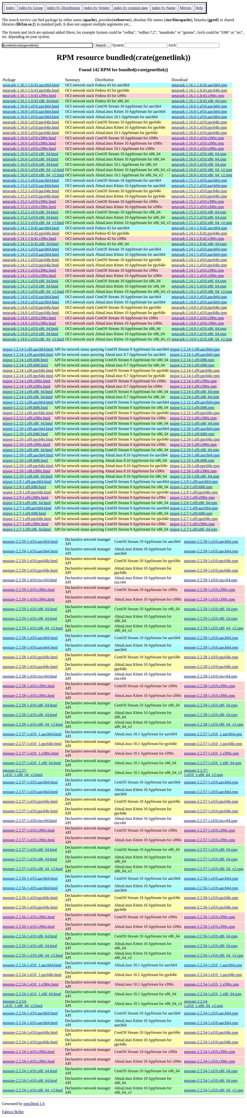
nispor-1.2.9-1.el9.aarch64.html (27, 482)
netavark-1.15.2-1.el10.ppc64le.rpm (199, 191)
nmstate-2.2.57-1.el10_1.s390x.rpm (211, 753)
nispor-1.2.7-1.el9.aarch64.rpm (194, 508)
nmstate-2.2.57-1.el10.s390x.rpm (209, 830)
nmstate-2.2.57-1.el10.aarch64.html (30, 782)
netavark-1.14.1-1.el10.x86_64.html (30, 281)
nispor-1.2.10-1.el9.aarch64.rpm (195, 429)
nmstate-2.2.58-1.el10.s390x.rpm (209, 686)
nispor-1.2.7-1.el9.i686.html (24, 513)
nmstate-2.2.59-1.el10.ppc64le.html (30, 561)
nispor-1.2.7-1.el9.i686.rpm (191, 513)
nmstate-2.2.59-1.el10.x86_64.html (30, 609)
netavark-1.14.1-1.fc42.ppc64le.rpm (199, 233)
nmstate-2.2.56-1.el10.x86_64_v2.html (33, 955)
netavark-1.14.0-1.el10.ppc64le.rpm (199, 307)
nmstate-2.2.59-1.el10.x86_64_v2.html (33, 628)
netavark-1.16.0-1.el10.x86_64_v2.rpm (202, 170)
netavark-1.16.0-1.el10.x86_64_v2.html (33, 170)
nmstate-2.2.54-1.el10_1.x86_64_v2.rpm (203, 1003)
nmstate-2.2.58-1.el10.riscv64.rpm (210, 676)
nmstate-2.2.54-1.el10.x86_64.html (30, 1071)
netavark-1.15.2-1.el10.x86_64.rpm (199, 212)
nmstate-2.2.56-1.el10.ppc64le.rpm (211, 898)
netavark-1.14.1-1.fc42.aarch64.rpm (199, 228)
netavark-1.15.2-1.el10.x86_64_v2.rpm (202, 223)
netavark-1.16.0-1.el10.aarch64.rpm (199, 106)
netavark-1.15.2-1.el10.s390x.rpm (198, 201)
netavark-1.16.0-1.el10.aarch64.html (31, 106)
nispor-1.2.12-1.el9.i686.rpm (192, 407)
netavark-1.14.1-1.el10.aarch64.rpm (199, 249)
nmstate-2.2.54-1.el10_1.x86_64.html (32, 994)
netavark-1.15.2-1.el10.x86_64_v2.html (33, 223)
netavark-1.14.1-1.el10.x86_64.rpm (199, 281)
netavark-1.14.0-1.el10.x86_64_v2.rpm (202, 339)
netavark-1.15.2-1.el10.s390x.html (29, 201)
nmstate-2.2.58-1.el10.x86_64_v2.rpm (213, 724)
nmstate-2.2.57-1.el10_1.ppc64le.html (32, 744)
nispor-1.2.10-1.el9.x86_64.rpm (194, 450)
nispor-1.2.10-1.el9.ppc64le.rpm (195, 439)
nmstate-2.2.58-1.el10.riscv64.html (30, 676)
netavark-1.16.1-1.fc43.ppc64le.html (31, 90)
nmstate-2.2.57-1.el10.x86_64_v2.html (33, 869)
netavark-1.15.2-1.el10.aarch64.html (31, 180)
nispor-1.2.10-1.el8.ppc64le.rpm (195, 466)
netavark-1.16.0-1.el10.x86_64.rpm (199, 154)
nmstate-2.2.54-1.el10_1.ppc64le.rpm (213, 975)
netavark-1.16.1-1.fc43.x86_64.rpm (199, 101)
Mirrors (186, 8)
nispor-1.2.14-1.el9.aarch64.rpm (195, 349)
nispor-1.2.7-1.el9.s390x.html (25, 524)
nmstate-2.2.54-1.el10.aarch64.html (30, 1013)
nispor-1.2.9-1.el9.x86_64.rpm (193, 503)
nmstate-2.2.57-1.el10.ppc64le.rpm (211, 801)
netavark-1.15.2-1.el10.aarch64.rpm (199, 180)
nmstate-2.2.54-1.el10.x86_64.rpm (211, 1071)
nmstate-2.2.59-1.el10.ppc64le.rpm (211, 561)
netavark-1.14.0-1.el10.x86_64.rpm (199, 329)
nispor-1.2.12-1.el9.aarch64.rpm (195, 402)
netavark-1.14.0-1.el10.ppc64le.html (31, 307)
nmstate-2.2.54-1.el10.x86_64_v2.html (33, 1090)
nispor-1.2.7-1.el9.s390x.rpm (192, 524)
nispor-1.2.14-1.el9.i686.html (25, 360)
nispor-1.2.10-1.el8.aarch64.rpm (195, 455)
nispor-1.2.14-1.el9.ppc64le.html (28, 370)
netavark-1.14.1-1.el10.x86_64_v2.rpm (202, 291)
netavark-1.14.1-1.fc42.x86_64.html (31, 244)
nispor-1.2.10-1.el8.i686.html (25, 460)
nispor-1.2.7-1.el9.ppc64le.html (27, 519)
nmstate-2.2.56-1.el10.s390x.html (29, 917)
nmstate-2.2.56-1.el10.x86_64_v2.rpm (213, 955)
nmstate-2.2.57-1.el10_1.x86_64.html (32, 763)
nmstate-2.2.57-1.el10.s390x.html (29, 830)
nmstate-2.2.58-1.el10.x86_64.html (30, 705)
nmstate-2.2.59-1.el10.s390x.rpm (209, 590)
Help (199, 8)
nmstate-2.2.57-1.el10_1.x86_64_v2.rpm (203, 772)
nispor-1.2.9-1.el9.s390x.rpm (192, 497)
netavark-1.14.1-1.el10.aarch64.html (31, 249)
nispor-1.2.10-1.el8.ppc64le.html (28, 466)
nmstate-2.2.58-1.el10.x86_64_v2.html (33, 724)
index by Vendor (97, 8)
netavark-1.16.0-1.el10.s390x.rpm (198, 138)
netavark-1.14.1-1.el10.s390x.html (29, 270)
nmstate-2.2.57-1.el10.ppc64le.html (30, 801)
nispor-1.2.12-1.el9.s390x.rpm (193, 418)
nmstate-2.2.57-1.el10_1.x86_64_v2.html (22, 772)
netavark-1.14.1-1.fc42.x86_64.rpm (199, 244)
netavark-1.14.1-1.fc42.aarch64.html (31, 228)
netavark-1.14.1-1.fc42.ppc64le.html (31, 233)
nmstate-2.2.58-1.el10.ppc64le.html (30, 657)
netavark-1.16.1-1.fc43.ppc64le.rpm (199, 90)
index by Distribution (63, 8)
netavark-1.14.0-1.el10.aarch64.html (31, 297)
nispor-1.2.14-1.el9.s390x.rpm (193, 381)
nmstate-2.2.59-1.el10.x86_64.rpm (211, 609)
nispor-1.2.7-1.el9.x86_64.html (27, 529)
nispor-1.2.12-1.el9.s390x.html (26, 418)
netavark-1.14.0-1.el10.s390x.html (29, 318)
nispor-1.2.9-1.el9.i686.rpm (191, 487)
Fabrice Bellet (13, 1112)
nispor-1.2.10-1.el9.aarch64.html (28, 429)
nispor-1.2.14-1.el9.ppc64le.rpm (195, 370)
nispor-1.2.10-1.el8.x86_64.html (28, 476)
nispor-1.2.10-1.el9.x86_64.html (28, 450)
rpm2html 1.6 (34, 1104)
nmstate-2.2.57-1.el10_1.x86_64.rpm (212, 763)
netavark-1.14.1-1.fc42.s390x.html (29, 239)
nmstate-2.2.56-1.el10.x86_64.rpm (211, 936)
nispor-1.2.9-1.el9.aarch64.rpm (194, 482)
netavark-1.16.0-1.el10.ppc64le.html (31, 122)
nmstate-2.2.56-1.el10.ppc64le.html (30, 898)
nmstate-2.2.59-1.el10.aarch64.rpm (211, 542)
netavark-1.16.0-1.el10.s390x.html (29, 138)
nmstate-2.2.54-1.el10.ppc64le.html (30, 1032)
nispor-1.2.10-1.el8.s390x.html (26, 471)
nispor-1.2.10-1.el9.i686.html (25, 434)
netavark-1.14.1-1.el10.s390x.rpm (198, 270)
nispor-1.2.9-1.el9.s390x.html (25, 497)
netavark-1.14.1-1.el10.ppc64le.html (31, 260)
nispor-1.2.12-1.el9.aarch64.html (28, 402)
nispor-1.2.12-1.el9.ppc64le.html (28, 413)
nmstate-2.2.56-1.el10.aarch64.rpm (211, 878)
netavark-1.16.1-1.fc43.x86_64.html (31, 101)
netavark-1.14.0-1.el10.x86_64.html (30, 329)
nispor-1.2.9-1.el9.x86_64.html (27, 503)
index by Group (31, 8)
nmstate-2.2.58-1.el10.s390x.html (29, 686)
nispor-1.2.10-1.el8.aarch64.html (28, 455)
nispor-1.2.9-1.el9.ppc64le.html (27, 492)
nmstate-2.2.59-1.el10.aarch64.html (30, 542)
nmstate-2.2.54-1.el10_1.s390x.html (31, 984)
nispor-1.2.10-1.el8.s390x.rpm (193, 471)
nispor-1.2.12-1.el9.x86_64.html (28, 423)
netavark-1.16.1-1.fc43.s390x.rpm (198, 96)
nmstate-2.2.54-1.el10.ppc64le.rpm (211, 1032)
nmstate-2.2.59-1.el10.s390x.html (29, 590)
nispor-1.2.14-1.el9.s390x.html (26, 381)
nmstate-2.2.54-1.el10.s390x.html (29, 1052)
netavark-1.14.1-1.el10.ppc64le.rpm (199, 260)
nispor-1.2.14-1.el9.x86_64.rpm (194, 392)
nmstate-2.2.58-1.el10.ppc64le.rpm (211, 657)
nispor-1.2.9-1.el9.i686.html (24, 487)
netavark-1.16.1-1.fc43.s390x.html (29, 96)
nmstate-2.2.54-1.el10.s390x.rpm (209, 1052)
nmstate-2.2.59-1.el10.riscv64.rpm (210, 580)
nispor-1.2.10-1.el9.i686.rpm (192, 434)
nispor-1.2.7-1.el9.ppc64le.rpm (194, 519)
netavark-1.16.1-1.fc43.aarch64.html (31, 85)
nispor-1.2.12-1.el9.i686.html (25, 407)
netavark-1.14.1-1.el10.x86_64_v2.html (33, 291)
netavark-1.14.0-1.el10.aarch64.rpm (199, 297)
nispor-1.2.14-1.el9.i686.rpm (192, 360)
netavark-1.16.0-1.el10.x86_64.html (30, 154)
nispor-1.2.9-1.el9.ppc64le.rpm (194, 492)
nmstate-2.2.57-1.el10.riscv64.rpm (210, 821)
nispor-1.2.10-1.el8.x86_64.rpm (194, 476)
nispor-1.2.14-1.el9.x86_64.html (28, 392)
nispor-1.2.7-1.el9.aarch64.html (27, 508)
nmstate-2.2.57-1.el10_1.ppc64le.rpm (213, 744)
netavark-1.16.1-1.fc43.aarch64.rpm (199, 85)
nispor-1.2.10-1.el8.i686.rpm (192, 460)
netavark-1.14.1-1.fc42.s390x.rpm (198, 239)
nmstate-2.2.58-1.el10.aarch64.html (30, 638)
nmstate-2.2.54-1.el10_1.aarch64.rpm (213, 965)
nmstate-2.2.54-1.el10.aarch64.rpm (211, 1013)
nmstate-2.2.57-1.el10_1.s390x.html (31, 753)
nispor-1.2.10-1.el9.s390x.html (26, 445)
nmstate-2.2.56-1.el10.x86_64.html (30, 936)
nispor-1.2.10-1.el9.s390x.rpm (193, 445)
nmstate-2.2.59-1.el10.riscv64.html (30, 580)
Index (10, 8)
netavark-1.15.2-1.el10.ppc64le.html (31, 191)
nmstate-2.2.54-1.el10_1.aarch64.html (32, 965)
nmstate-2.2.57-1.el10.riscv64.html (30, 821)
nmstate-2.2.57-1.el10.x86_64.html (30, 850)
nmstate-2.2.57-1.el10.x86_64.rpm (211, 850)
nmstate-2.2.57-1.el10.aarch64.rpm (211, 782)
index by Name (164, 8)
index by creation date (131, 8)
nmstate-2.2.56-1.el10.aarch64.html (30, 878)
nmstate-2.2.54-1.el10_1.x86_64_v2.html (22, 1003)
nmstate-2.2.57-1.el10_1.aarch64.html (32, 734)
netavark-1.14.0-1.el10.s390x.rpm (198, 318)
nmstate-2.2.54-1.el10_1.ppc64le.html (32, 975)
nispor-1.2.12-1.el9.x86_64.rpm (194, 423)
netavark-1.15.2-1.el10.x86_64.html (30, 212)
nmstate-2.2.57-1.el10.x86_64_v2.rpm (213, 869)
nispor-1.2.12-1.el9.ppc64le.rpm (195, 413)
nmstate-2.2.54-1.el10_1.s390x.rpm (211, 984)
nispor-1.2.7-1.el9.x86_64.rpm (193, 529)
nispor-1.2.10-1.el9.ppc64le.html (28, 439)
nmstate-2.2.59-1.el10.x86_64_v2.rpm (213, 628)
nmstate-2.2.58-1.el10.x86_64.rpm (211, 705)
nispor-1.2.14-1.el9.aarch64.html (28, 349)
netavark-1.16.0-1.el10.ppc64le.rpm (199, 122)
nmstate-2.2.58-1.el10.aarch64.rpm (211, 638)
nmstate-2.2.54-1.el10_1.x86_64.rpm (212, 994)
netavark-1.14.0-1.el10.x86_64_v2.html (33, 339)
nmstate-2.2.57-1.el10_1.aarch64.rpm (213, 734)
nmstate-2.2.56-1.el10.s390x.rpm (209, 917)
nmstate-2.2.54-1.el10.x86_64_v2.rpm (213, 1090)
